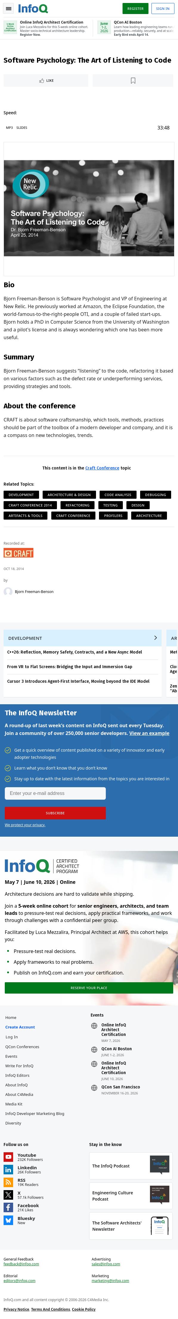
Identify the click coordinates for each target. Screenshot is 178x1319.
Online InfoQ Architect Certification (113, 1030)
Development (21, 494)
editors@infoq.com (19, 1280)
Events (11, 1056)
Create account (20, 1027)
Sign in (163, 8)
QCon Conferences (22, 1046)
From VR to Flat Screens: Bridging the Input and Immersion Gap (69, 666)
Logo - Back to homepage (33, 7)
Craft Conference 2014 (30, 505)
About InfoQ (16, 1085)
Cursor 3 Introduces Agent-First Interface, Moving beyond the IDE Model (78, 681)
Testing (110, 505)
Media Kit (13, 1104)
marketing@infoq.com (110, 1280)
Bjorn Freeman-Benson (34, 592)
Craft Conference (102, 468)
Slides (21, 127)
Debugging (155, 494)
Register (135, 8)
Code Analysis (118, 494)
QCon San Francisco (120, 1087)
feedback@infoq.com (21, 1264)
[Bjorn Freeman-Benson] (8, 591)
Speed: (10, 112)
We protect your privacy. (25, 824)
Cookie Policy (83, 1309)
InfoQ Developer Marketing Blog (34, 1113)
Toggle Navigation (8, 8)
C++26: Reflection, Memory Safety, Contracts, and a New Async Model (74, 652)
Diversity (13, 1123)
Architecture (149, 515)
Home (10, 1017)
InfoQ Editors (17, 1075)
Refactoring (77, 505)
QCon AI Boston (116, 1049)
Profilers (113, 515)
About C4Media (19, 1094)
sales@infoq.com (106, 1264)
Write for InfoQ (19, 1065)
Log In (12, 1037)
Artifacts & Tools (25, 515)
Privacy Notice (16, 1309)
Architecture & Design (69, 494)
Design (138, 505)
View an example (149, 733)
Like (50, 80)
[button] (55, 813)
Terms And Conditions (50, 1309)
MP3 (9, 127)
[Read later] (133, 80)
